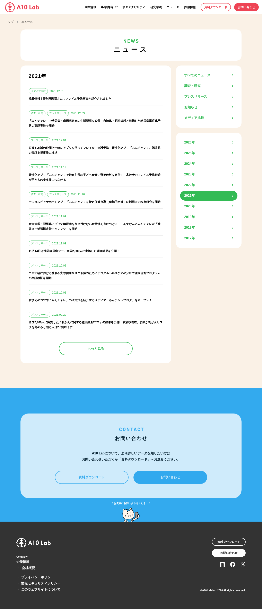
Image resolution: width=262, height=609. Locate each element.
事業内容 (107, 7)
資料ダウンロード (215, 7)
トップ (9, 22)
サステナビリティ (133, 7)
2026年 (189, 142)
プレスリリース (195, 96)
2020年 (189, 206)
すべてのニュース (197, 75)
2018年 (189, 227)
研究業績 (156, 7)
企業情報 (90, 7)
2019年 (189, 217)
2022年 (189, 185)
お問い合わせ (246, 7)
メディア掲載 (194, 118)
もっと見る (96, 348)
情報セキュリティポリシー (40, 583)
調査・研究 (192, 86)
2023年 (189, 174)
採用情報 (190, 7)
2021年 (189, 195)
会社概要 (28, 568)
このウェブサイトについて (40, 589)
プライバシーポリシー (37, 577)
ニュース (173, 7)
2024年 (189, 163)
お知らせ (190, 107)
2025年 (189, 153)
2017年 (189, 238)
